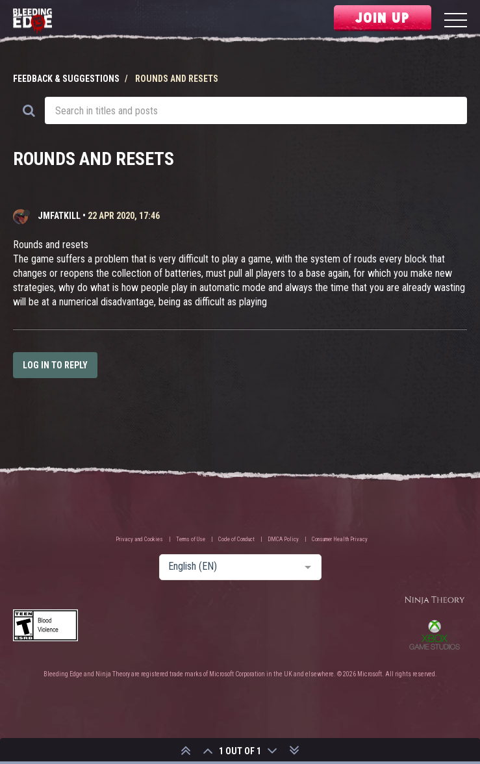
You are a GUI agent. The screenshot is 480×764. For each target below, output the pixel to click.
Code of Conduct (236, 539)
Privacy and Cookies (139, 539)
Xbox (434, 635)
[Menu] (455, 21)
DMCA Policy (283, 539)
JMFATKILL (59, 215)
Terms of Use (190, 539)
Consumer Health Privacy (340, 539)
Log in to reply (55, 365)
